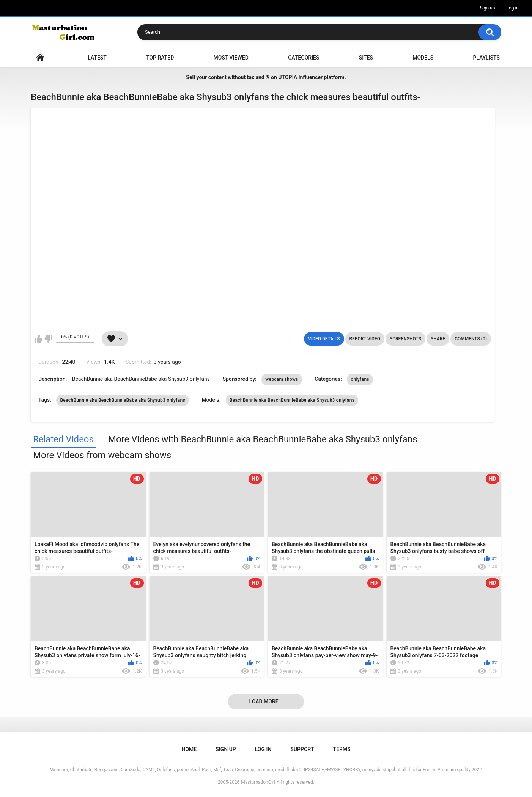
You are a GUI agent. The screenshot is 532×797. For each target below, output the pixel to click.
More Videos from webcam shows (102, 455)
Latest (97, 58)
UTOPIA (287, 77)
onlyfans (360, 379)
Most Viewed (231, 58)
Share (438, 338)
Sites (366, 58)
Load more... (266, 701)
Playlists (486, 58)
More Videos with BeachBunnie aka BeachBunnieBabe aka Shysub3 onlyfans (262, 439)
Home (40, 57)
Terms (341, 749)
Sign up (487, 8)
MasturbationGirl (258, 782)
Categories (303, 58)
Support (302, 749)
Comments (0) (471, 338)
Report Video (364, 338)
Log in (512, 8)
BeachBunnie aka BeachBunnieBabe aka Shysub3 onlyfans (122, 400)
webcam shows (281, 379)
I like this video (38, 339)
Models (422, 58)
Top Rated (160, 58)
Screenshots (405, 338)
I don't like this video (48, 339)
